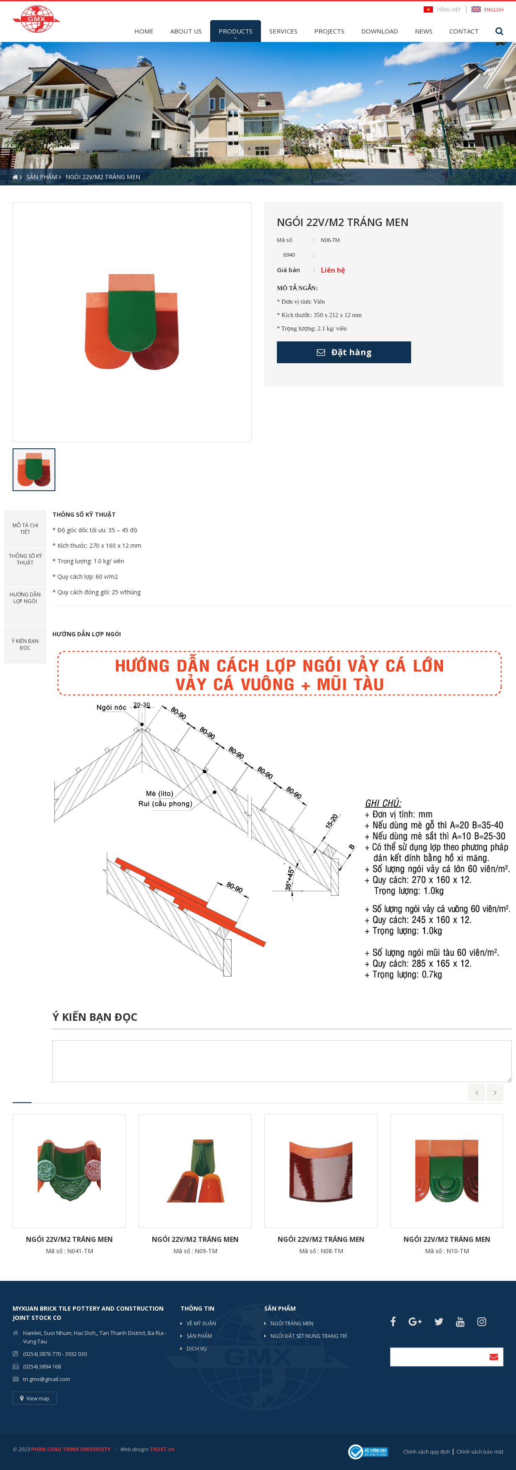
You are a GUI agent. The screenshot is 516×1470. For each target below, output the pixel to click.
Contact (464, 31)
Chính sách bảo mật (479, 1451)
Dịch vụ (197, 1348)
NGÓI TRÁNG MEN (292, 1323)
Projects (329, 31)
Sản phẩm (199, 1336)
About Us (186, 31)
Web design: (134, 1449)
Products (236, 31)
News (424, 31)
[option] (258, 113)
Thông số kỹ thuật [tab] (25, 559)
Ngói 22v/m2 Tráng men (69, 1239)
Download (379, 31)
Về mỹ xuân (201, 1323)
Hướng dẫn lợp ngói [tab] (25, 598)
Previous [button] (476, 1092)
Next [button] (495, 1092)
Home (144, 31)
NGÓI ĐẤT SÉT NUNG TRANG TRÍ (309, 1336)
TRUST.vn (162, 1449)
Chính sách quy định (426, 1451)
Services (283, 31)
